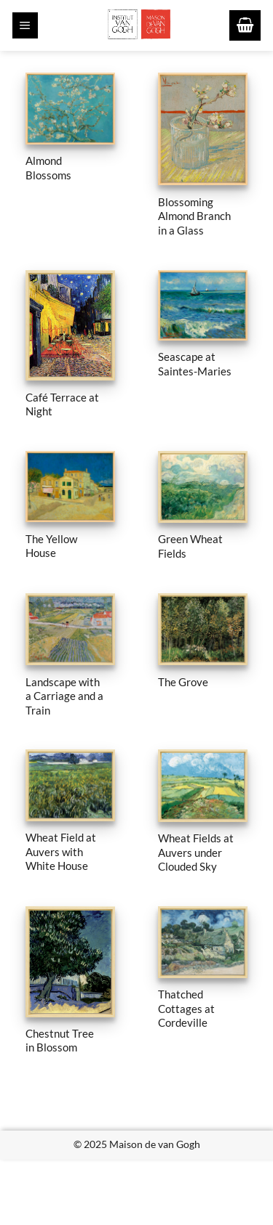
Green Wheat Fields (190, 545)
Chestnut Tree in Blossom (59, 1040)
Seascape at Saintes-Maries (195, 363)
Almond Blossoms (48, 167)
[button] (25, 25)
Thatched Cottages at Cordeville (186, 1008)
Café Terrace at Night (62, 404)
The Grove (183, 681)
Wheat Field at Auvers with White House (60, 851)
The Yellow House (51, 545)
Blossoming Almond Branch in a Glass (194, 216)
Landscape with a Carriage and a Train (64, 696)
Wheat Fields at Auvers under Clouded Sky (196, 852)
